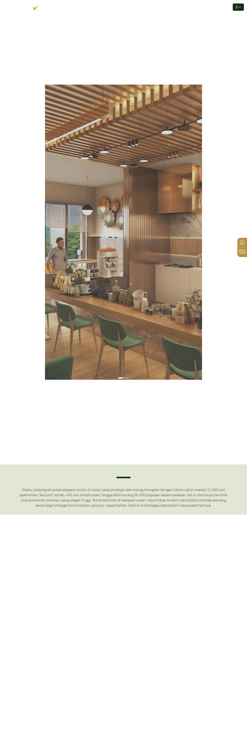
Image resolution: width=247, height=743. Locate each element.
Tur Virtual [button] (179, 7)
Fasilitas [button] (197, 7)
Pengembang (128, 7)
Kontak (224, 7)
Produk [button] (161, 7)
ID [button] (237, 7)
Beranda (110, 7)
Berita (212, 7)
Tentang (147, 7)
